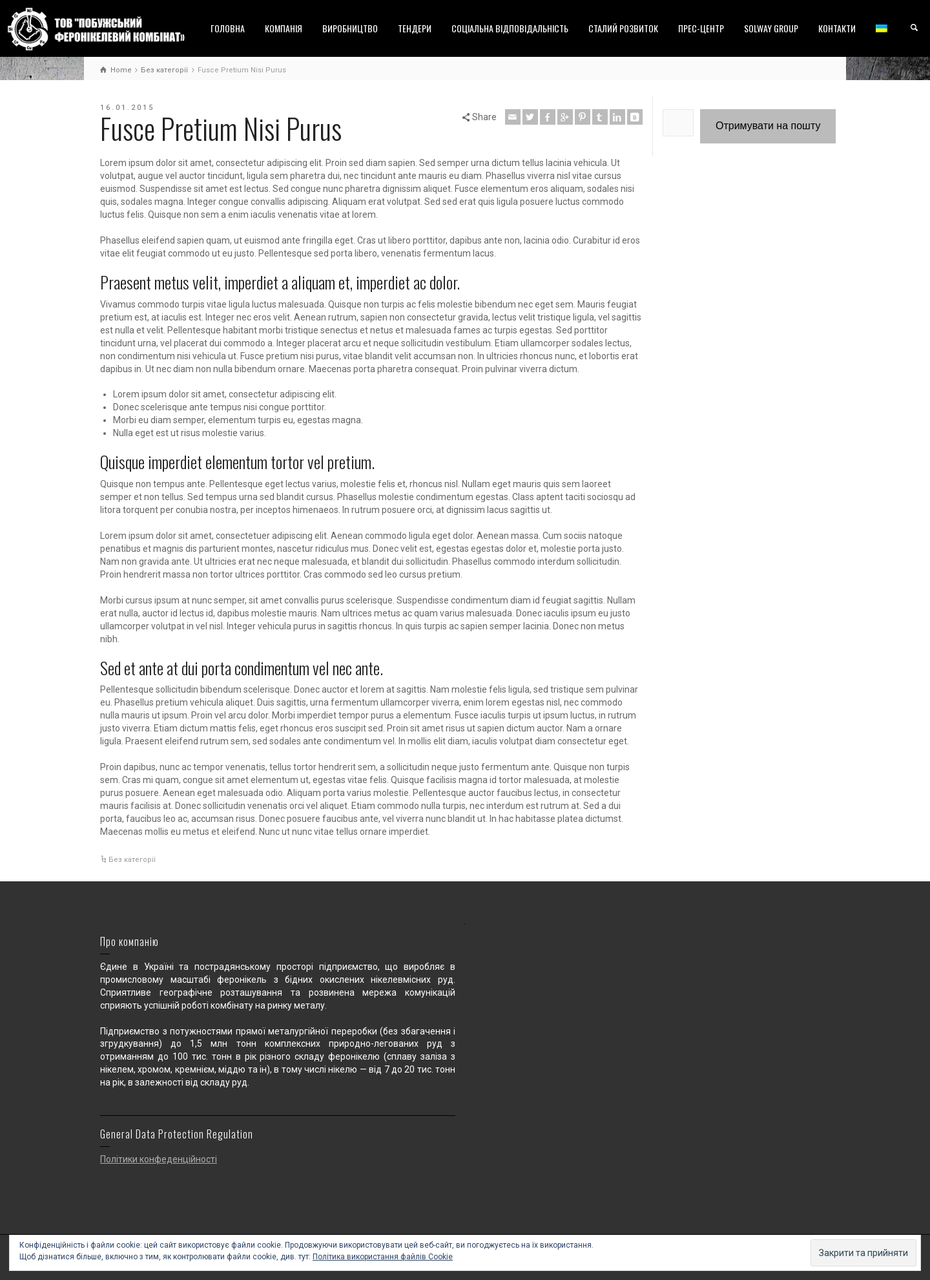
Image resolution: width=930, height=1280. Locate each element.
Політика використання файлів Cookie (383, 1256)
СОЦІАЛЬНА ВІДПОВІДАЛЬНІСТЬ (509, 28)
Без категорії (132, 859)
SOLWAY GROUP (771, 28)
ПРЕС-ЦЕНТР (701, 28)
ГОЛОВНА (228, 28)
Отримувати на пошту (768, 125)
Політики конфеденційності (158, 1159)
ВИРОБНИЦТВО (350, 28)
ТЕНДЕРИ (414, 28)
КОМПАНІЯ (283, 28)
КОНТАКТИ (837, 28)
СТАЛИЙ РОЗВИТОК (623, 28)
